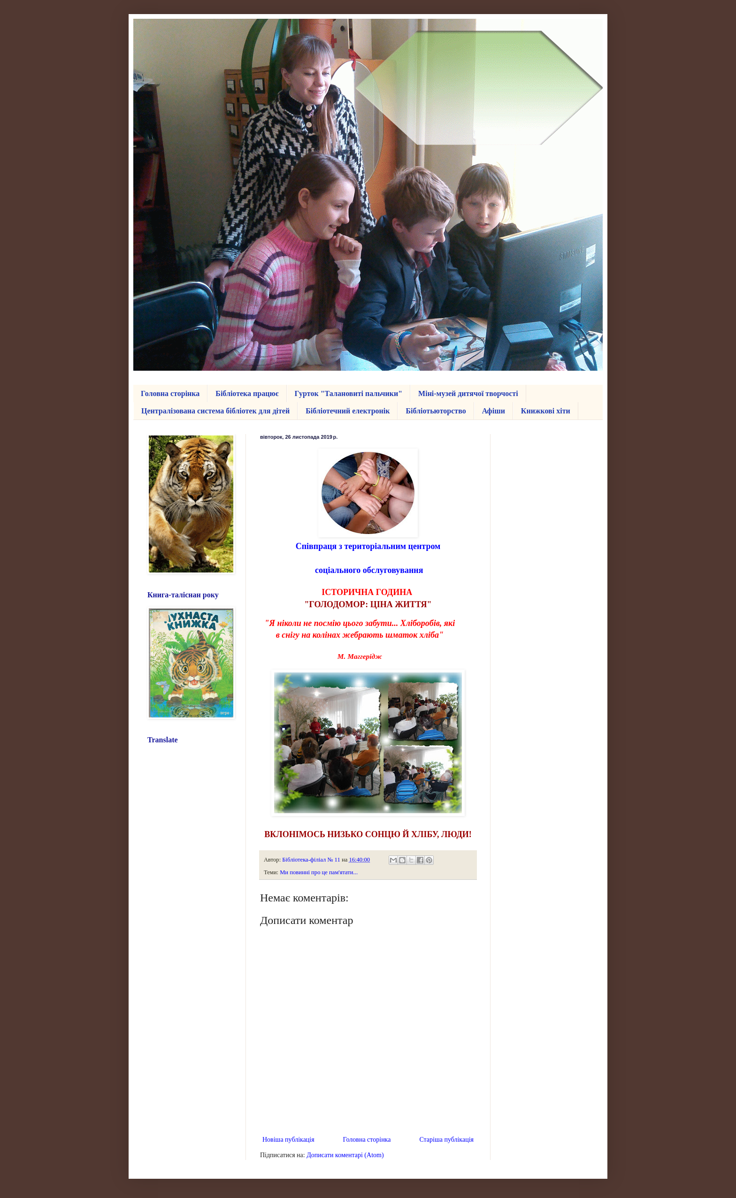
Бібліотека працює (246, 393)
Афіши (493, 411)
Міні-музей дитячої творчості (468, 393)
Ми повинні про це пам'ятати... (319, 872)
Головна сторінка (170, 393)
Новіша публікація (288, 1139)
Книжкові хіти (545, 411)
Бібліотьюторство (436, 411)
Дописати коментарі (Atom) (345, 1155)
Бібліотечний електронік (348, 411)
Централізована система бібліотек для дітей (215, 411)
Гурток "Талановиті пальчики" (349, 393)
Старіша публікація (446, 1139)
